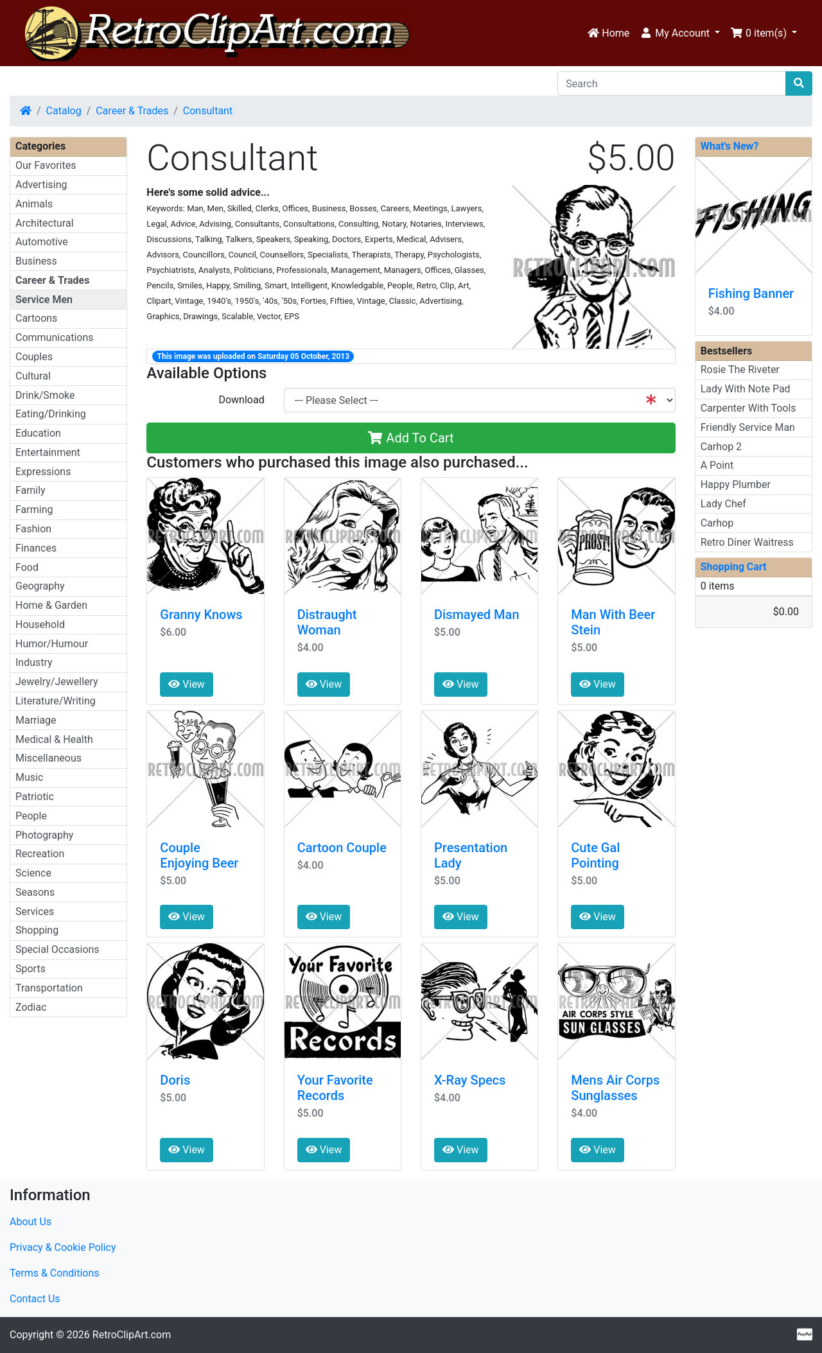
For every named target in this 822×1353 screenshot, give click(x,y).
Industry (34, 662)
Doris (175, 1080)
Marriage (36, 720)
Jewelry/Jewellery (56, 682)
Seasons (35, 892)
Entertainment (47, 452)
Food (27, 567)
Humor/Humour (51, 644)
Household (40, 624)
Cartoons (36, 318)
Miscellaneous (48, 758)
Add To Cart (410, 438)
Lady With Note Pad (746, 389)
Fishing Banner (751, 293)
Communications (54, 337)
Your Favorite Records (335, 1087)
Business (36, 261)
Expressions (43, 472)
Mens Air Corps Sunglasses (615, 1087)
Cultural (33, 376)
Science (33, 873)
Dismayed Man (477, 614)
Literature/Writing (55, 701)
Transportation (49, 988)
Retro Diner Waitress (747, 542)
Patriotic (34, 796)
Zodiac (31, 1007)
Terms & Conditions (55, 1273)
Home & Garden (51, 605)
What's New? (730, 146)
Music (29, 777)
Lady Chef (723, 504)
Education (38, 433)
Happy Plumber (736, 484)
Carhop (717, 523)
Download (241, 400)
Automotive (41, 242)
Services (34, 911)
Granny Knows (201, 614)
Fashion (33, 529)
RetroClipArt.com (131, 1335)
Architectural (44, 223)
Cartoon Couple (342, 847)
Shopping (36, 930)
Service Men (44, 299)
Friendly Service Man (748, 427)
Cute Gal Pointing (595, 855)
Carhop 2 (721, 447)
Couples (34, 357)
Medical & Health (54, 739)
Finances (36, 548)
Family (30, 490)
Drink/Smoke (44, 395)
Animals (34, 204)
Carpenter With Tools (748, 408)
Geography (40, 586)
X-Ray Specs (469, 1080)
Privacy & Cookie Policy (63, 1247)
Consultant (207, 111)
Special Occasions (57, 949)
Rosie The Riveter (740, 369)
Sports (30, 969)
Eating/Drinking (50, 414)
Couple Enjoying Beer (199, 855)
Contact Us (35, 1299)
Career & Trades (132, 111)
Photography (44, 835)
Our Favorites (45, 165)
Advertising (41, 185)
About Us (30, 1222)
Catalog (64, 111)
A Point (717, 465)
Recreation (39, 854)
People (31, 816)
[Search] (671, 83)
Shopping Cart (734, 567)
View (186, 684)
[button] (679, 33)
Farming (34, 509)
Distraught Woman (327, 622)
